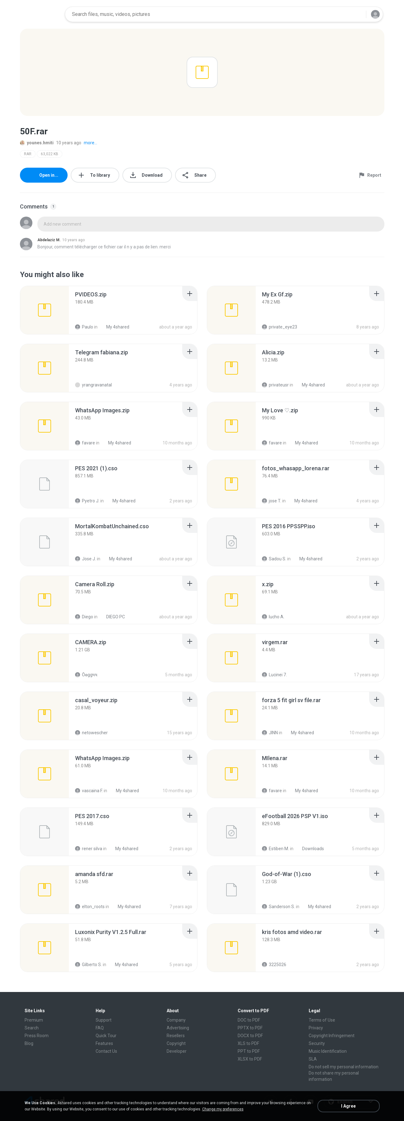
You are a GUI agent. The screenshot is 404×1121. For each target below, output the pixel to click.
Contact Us (106, 1051)
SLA (313, 1058)
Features (104, 1043)
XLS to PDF (248, 1043)
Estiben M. (275, 848)
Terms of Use (322, 1020)
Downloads (309, 848)
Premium (34, 1020)
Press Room (37, 1035)
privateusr (275, 384)
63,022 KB (49, 154)
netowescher (91, 732)
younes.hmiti (37, 142)
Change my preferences (223, 1109)
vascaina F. (89, 790)
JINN (270, 732)
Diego (84, 616)
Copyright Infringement (331, 1035)
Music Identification (328, 1051)
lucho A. (273, 616)
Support (104, 1020)
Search (32, 1027)
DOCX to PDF (250, 1035)
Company (176, 1020)
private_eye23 (279, 326)
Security (317, 1043)
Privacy (316, 1027)
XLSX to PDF (250, 1058)
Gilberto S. (88, 964)
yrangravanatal (93, 384)
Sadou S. (274, 558)
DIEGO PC (112, 616)
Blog (29, 1043)
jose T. (271, 500)
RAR (27, 154)
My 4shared (114, 326)
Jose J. (85, 558)
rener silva (88, 848)
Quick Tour (106, 1035)
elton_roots (90, 906)
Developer (177, 1051)
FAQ (100, 1027)
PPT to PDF (249, 1051)
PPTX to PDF (250, 1027)
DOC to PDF (249, 1020)
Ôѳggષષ (86, 674)
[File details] (44, 310)
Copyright (176, 1043)
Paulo (84, 326)
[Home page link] (40, 14)
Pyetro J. (87, 500)
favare (85, 442)
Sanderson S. (278, 906)
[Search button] (357, 14)
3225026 (274, 964)
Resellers (176, 1035)
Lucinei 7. (274, 674)
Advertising (178, 1027)
